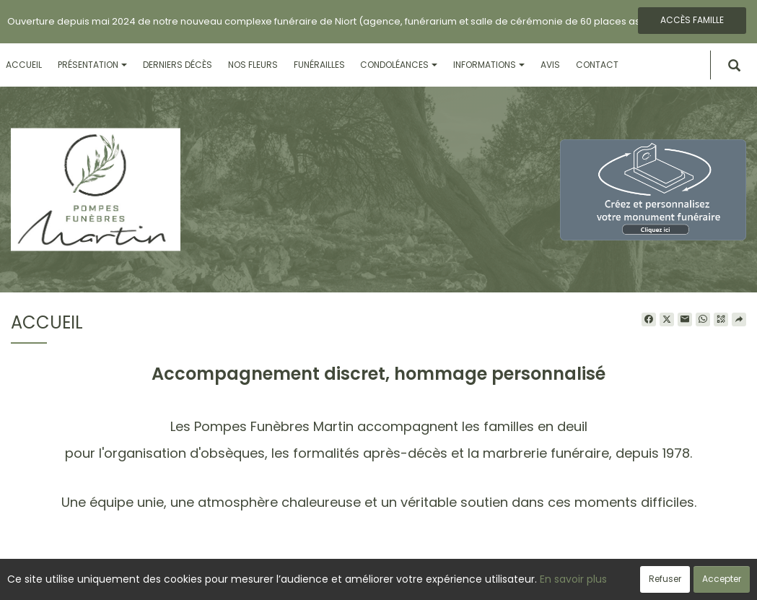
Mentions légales (516, 581)
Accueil (24, 64)
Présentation (92, 64)
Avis (550, 64)
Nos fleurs (253, 64)
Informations (489, 64)
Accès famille (692, 20)
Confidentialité (373, 581)
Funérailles (319, 64)
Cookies (443, 581)
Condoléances (398, 64)
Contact (597, 64)
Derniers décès (177, 64)
